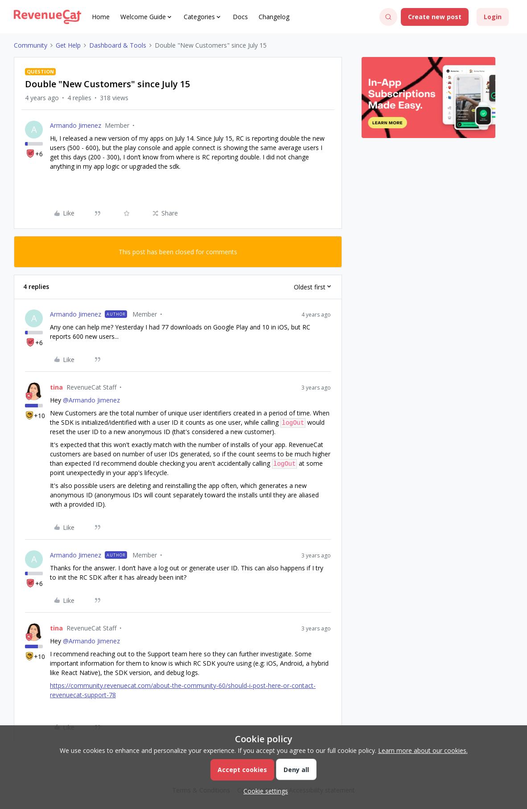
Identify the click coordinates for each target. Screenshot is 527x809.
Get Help (68, 45)
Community (30, 45)
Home (101, 16)
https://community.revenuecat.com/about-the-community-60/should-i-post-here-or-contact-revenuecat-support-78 (183, 690)
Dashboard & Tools (117, 45)
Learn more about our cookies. (423, 750)
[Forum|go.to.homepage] (47, 17)
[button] (435, 17)
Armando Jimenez (75, 125)
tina (56, 387)
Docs (240, 16)
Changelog (274, 16)
